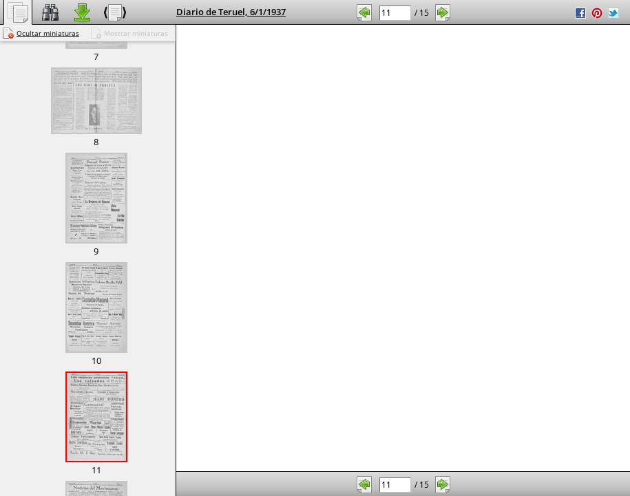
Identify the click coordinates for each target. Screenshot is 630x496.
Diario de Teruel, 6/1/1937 (231, 12)
